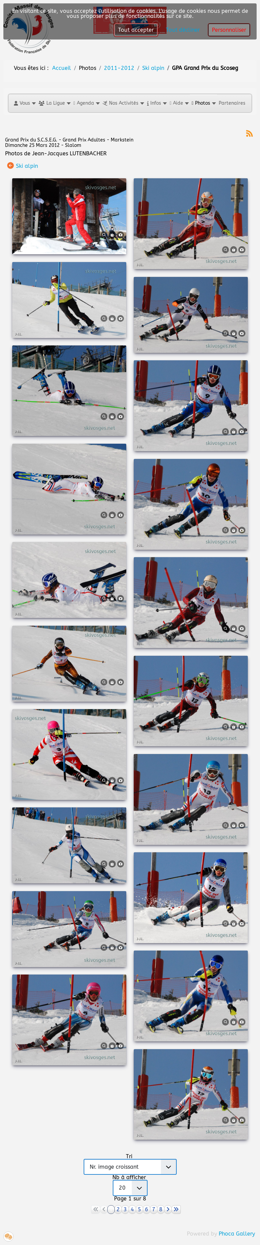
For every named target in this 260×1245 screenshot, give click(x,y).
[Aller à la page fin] (176, 1209)
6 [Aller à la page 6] (146, 1209)
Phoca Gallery (237, 1233)
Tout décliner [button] (183, 30)
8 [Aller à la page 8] (160, 1209)
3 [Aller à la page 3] (125, 1209)
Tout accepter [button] (136, 30)
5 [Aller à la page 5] (139, 1209)
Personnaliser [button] (229, 30)
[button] (24, 103)
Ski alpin (27, 166)
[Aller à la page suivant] (168, 1209)
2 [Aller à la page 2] (118, 1209)
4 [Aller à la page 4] (132, 1209)
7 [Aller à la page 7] (153, 1209)
